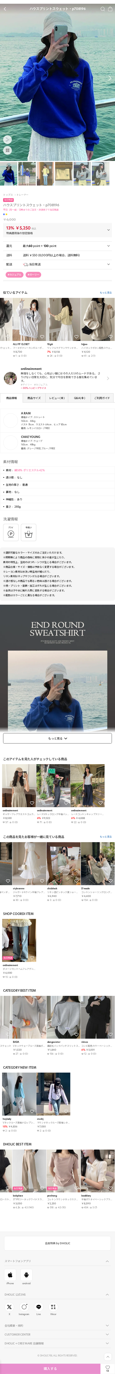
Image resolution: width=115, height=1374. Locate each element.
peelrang (76, 1195)
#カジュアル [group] (14, 274)
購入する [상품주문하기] (50, 1368)
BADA (40, 1042)
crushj (40, 1119)
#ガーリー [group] (33, 274)
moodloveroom (45, 344)
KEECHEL (76, 344)
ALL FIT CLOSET (11, 1042)
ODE (39, 888)
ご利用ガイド (102, 398)
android (26, 1277)
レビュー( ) (56, 398)
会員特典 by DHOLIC (57, 1243)
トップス (8, 195)
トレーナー (22, 195)
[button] (109, 78)
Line (38, 1309)
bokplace (76, 888)
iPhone (10, 1277)
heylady (7, 344)
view (107, 378)
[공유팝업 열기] (7, 139)
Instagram (24, 1309)
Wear (53, 1309)
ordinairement (10, 810)
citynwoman (9, 1195)
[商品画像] (7, 150)
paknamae (43, 1195)
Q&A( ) (79, 398)
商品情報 (11, 398)
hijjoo (74, 1042)
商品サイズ (34, 398)
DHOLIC (7, 888)
